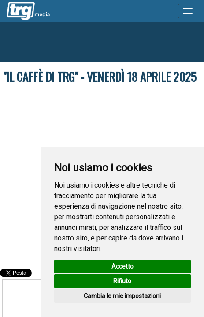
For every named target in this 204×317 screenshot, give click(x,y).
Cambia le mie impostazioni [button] (122, 295)
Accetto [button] (122, 266)
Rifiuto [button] (122, 280)
